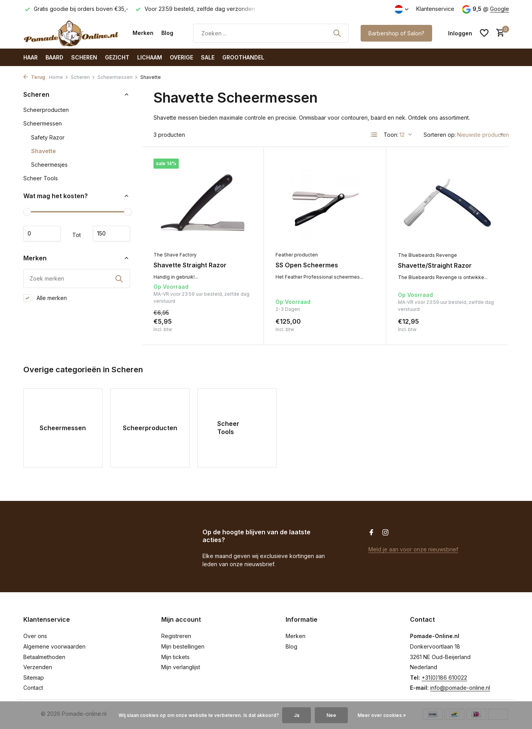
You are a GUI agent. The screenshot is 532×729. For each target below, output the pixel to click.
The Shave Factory (175, 255)
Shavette (43, 151)
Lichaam (149, 57)
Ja (296, 715)
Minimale (42, 233)
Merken (143, 33)
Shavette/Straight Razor (435, 265)
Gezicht (117, 57)
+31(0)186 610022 (444, 677)
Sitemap (33, 677)
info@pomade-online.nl (460, 687)
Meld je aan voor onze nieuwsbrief (413, 549)
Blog (167, 33)
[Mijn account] (460, 33)
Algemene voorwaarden (54, 646)
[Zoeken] (271, 33)
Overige (181, 57)
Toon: (391, 134)
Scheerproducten (46, 109)
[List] (374, 134)
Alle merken (45, 298)
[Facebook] (371, 532)
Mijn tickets (175, 657)
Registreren (176, 636)
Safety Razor (48, 137)
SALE (208, 57)
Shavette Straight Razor (190, 265)
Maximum (111, 233)
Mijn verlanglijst (180, 667)
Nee (331, 715)
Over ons (35, 636)
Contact (33, 687)
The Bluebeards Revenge (427, 255)
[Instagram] (385, 532)
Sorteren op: (440, 134)
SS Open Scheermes (307, 265)
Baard (54, 57)
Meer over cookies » (382, 715)
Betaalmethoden (44, 657)
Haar (30, 57)
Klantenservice (435, 8)
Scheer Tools (40, 178)
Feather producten (297, 255)
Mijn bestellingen (182, 646)
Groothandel (243, 57)
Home (58, 77)
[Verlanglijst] (484, 33)
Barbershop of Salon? (396, 33)
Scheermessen (118, 77)
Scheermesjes (49, 164)
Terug (34, 77)
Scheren (84, 57)
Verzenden (37, 667)
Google (499, 8)
